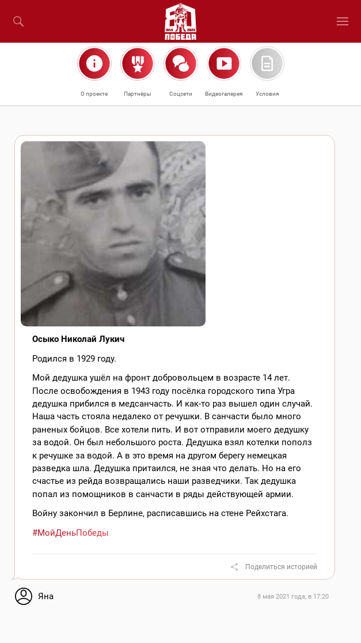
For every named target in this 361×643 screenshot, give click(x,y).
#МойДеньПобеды (70, 533)
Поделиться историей (281, 567)
